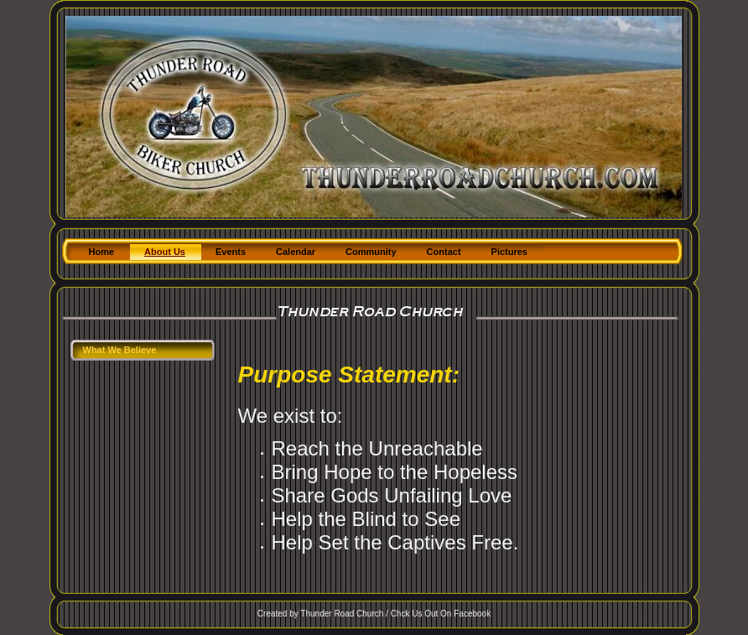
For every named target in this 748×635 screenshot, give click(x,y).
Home (102, 252)
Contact (444, 252)
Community (371, 252)
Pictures (509, 252)
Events (231, 252)
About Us (164, 252)
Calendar (295, 252)
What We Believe (120, 350)
